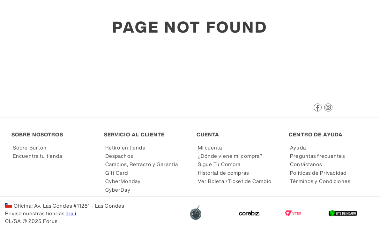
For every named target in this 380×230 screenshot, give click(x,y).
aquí (71, 213)
